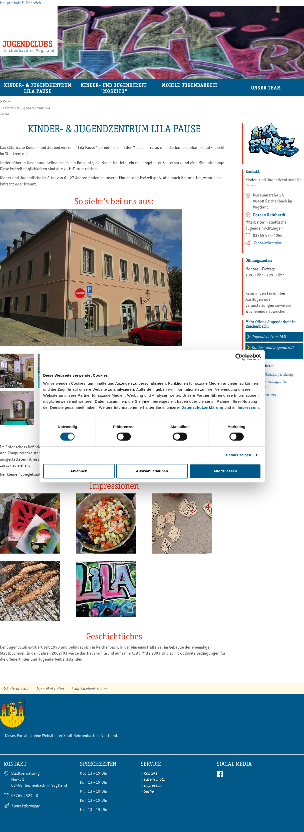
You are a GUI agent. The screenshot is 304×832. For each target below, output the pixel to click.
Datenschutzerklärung (202, 407)
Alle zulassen (225, 471)
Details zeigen (238, 455)
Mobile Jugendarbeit (190, 85)
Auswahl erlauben (152, 471)
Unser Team (266, 88)
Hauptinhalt (10, 3)
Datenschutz (154, 779)
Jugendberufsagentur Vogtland (268, 384)
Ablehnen (78, 471)
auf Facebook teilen (90, 688)
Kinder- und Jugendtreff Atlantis (272, 350)
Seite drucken (17, 688)
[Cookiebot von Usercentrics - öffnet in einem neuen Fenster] (239, 357)
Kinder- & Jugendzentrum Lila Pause (38, 88)
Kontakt (150, 773)
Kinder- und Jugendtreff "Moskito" (114, 88)
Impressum (248, 407)
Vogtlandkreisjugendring (271, 374)
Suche (149, 791)
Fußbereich (31, 3)
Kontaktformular (267, 243)
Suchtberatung (263, 394)
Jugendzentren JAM (268, 336)
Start (6, 101)
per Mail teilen (51, 688)
